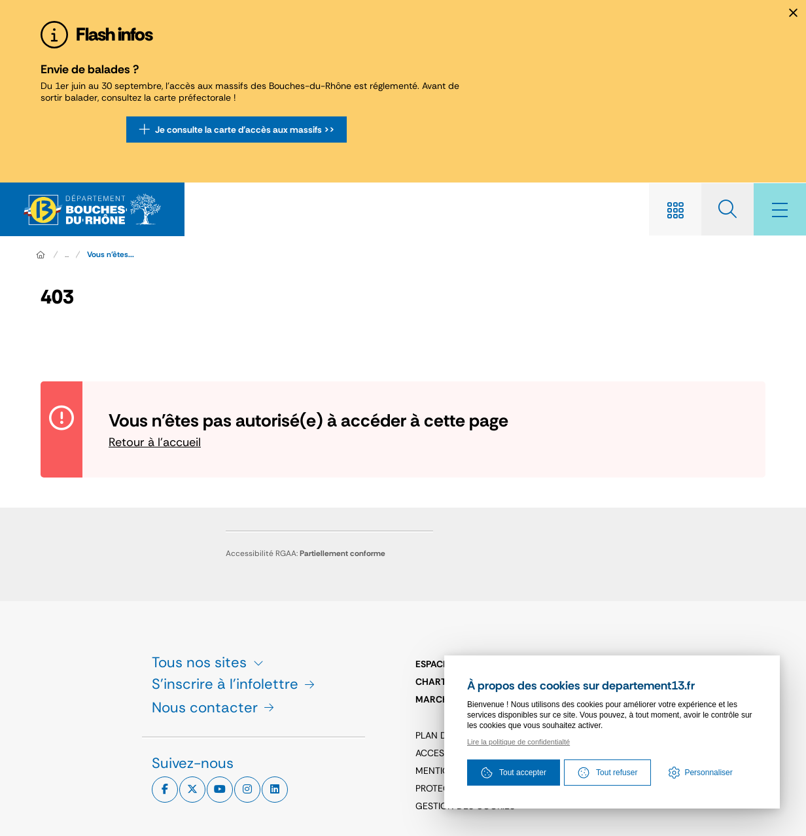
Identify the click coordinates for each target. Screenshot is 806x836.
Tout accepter (513, 772)
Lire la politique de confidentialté (518, 742)
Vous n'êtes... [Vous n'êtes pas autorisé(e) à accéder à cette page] (110, 254)
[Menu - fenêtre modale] (780, 209)
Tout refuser (607, 772)
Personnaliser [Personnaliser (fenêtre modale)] (708, 772)
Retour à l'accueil (155, 442)
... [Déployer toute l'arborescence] (67, 254)
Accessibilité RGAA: (305, 553)
